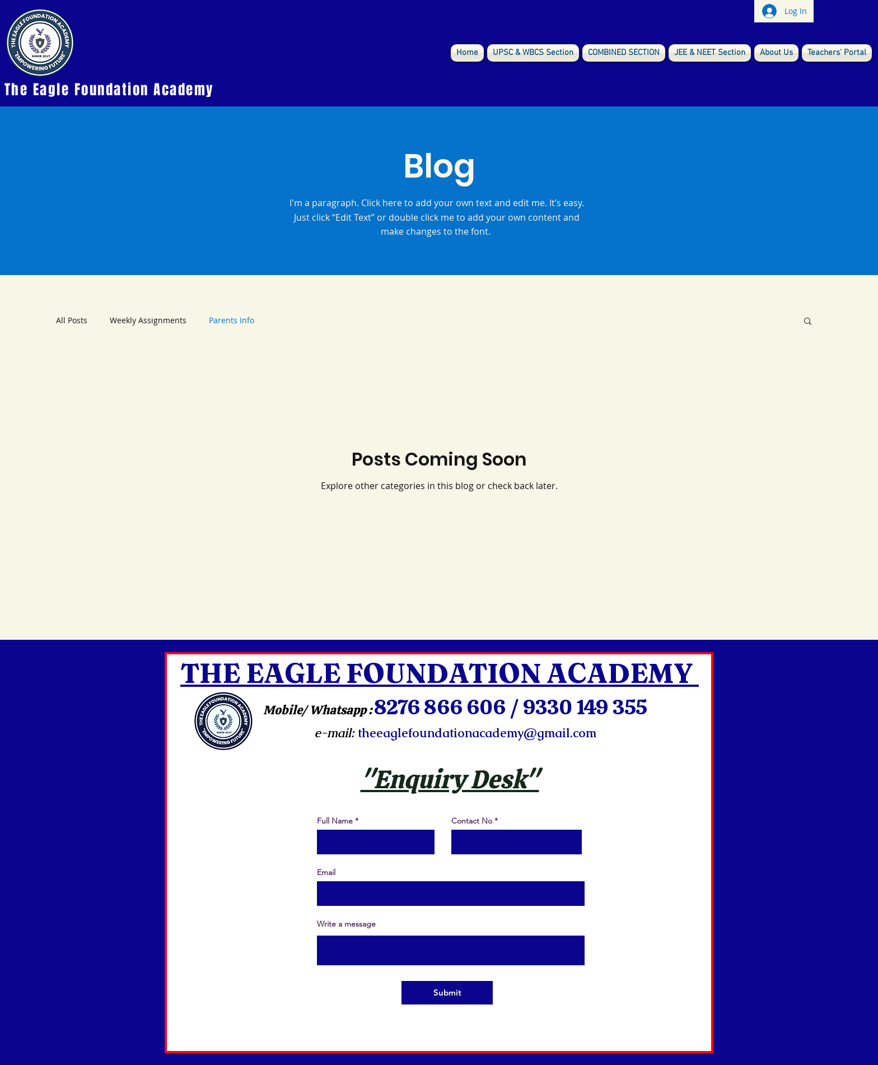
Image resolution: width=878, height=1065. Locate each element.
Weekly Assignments (148, 320)
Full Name (335, 821)
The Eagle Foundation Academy (109, 90)
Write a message (346, 924)
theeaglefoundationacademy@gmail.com (477, 733)
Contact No (471, 821)
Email (326, 872)
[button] (807, 322)
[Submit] (447, 992)
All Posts (71, 320)
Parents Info (231, 320)
